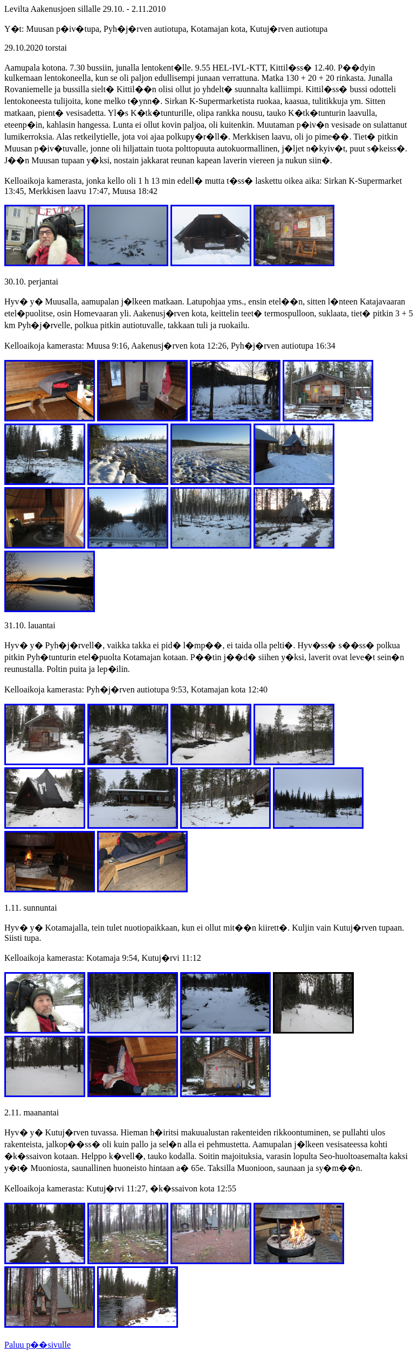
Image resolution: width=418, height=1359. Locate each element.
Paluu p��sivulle (37, 1344)
